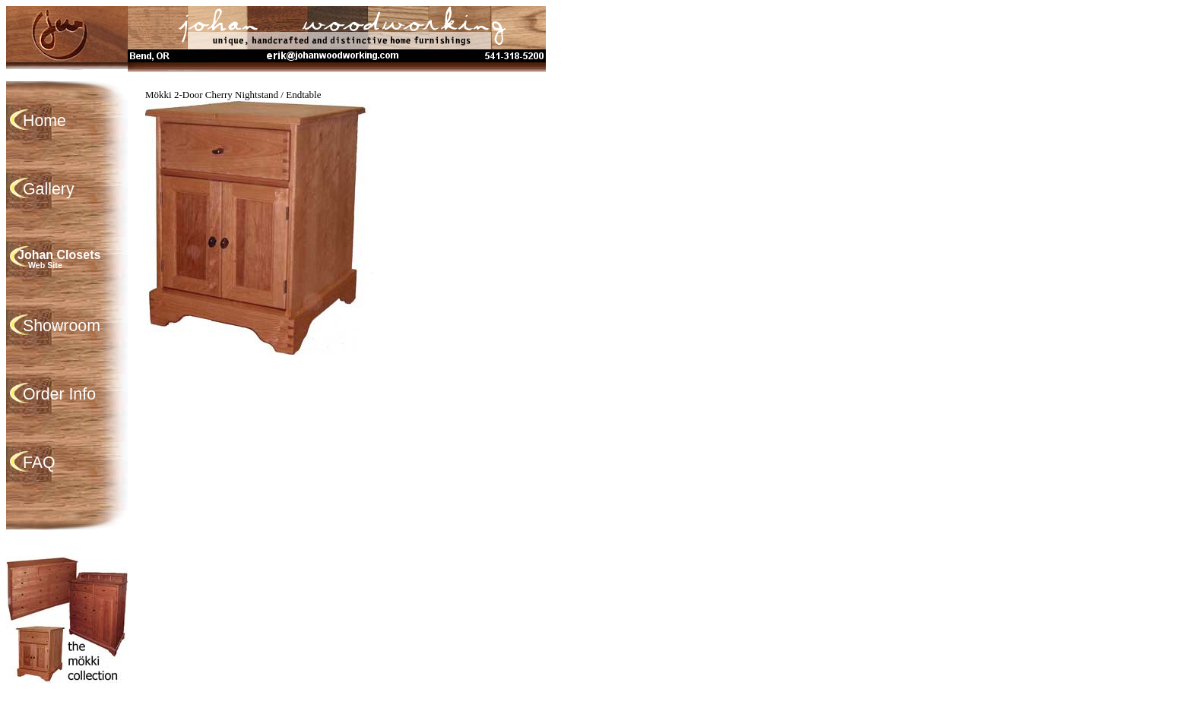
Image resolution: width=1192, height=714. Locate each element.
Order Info (59, 394)
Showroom (61, 326)
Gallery (48, 189)
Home (44, 121)
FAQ (39, 462)
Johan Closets (78, 259)
